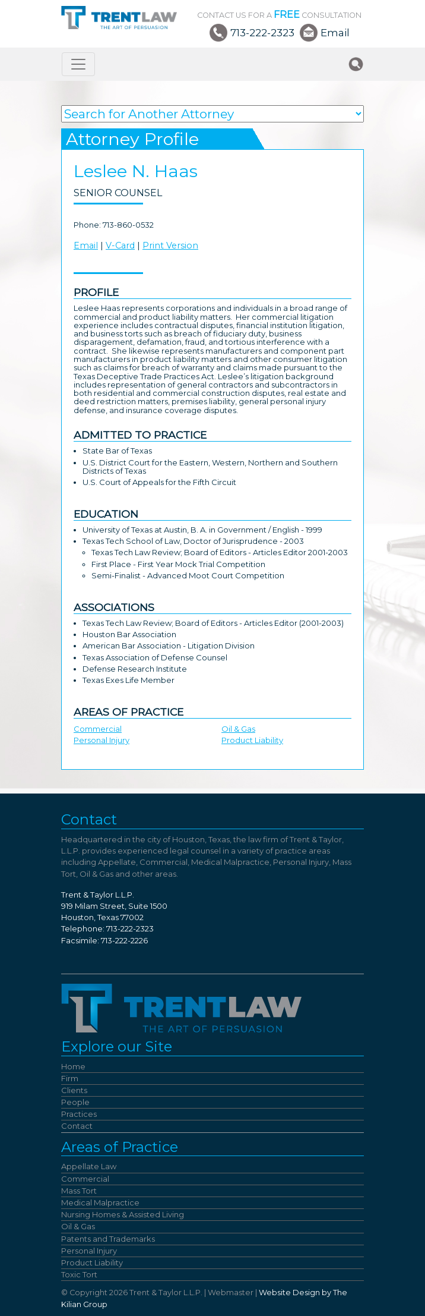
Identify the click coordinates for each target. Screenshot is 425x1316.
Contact (77, 1126)
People (75, 1102)
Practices (79, 1114)
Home (73, 1066)
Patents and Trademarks (108, 1238)
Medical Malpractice (100, 1202)
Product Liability (252, 740)
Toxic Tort (79, 1274)
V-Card (120, 245)
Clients (74, 1090)
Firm (69, 1078)
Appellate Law (88, 1166)
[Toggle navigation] (78, 64)
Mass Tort (79, 1190)
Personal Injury (101, 740)
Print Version (170, 245)
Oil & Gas (238, 728)
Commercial (98, 728)
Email (335, 33)
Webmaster (230, 1292)
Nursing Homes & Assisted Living (122, 1214)
